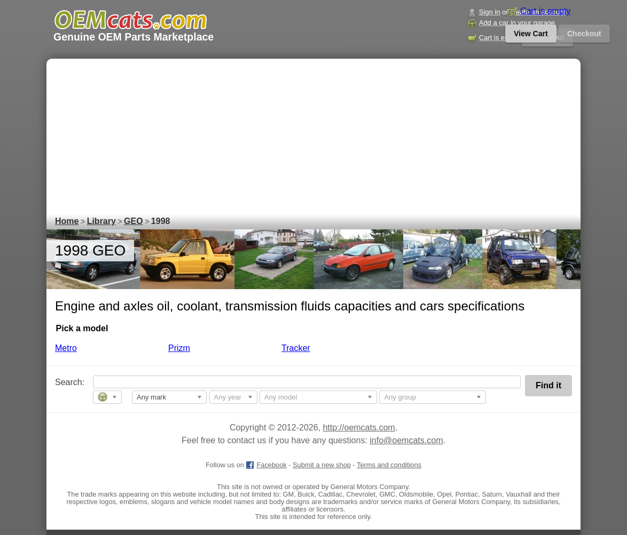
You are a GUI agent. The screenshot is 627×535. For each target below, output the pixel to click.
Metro (66, 348)
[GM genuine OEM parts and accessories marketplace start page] (130, 19)
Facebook (266, 465)
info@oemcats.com (406, 440)
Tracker (295, 348)
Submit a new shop (322, 465)
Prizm (179, 348)
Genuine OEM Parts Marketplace (133, 37)
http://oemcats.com (359, 427)
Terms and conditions (389, 465)
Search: (62, 382)
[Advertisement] (313, 133)
